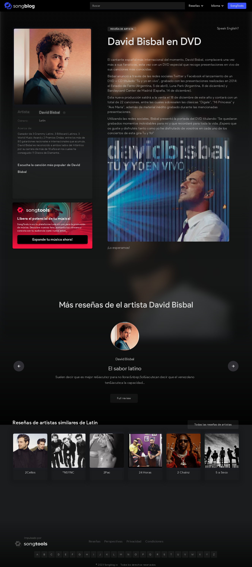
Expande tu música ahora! (52, 239)
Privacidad (134, 529)
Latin (42, 120)
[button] (196, 5)
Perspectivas (113, 529)
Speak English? (228, 28)
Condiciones (154, 529)
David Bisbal (49, 112)
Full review (124, 386)
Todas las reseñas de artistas (213, 424)
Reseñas (95, 529)
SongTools (237, 5)
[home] (19, 5)
